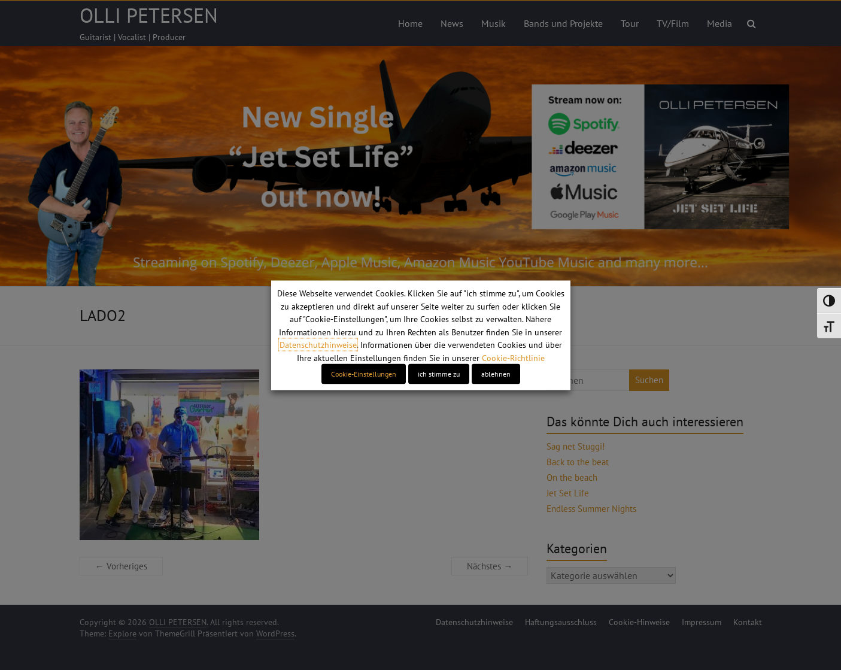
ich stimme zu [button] (439, 373)
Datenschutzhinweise (318, 344)
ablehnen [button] (496, 373)
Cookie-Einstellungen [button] (363, 373)
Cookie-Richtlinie (513, 357)
